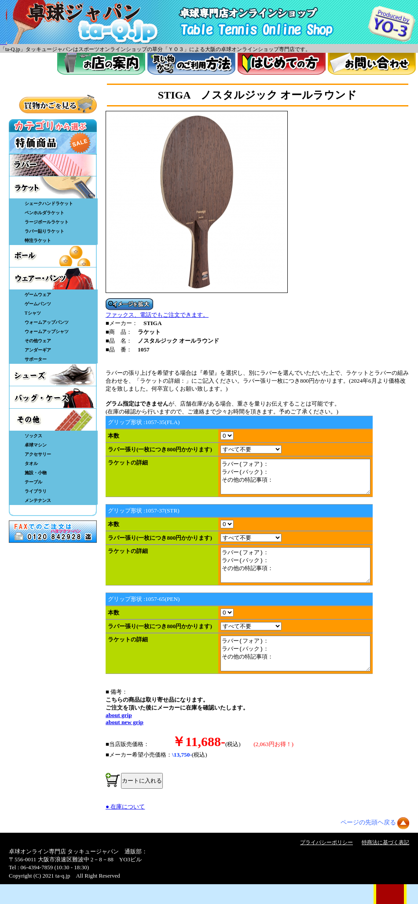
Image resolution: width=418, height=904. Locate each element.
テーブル (33, 481)
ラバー (53, 165)
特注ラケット (38, 240)
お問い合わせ (372, 64)
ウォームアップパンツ (47, 322)
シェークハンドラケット (49, 203)
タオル (31, 463)
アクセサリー (38, 454)
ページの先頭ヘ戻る (368, 842)
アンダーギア (38, 350)
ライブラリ (36, 491)
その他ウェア (38, 340)
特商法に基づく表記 (385, 862)
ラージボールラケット (47, 222)
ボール (53, 256)
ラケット (53, 187)
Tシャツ (33, 313)
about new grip (124, 742)
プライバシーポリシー (326, 862)
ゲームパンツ (38, 303)
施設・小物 (36, 472)
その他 (53, 420)
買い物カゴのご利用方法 (191, 64)
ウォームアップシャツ (47, 331)
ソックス (33, 435)
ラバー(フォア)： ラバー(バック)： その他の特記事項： (304, 480)
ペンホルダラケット (44, 212)
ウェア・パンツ (53, 278)
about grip (119, 735)
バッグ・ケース (53, 397)
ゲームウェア (38, 294)
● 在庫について (125, 826)
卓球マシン (36, 445)
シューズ (53, 375)
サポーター (36, 359)
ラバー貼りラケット (44, 231)
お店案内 (101, 64)
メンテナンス (38, 500)
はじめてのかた (282, 64)
